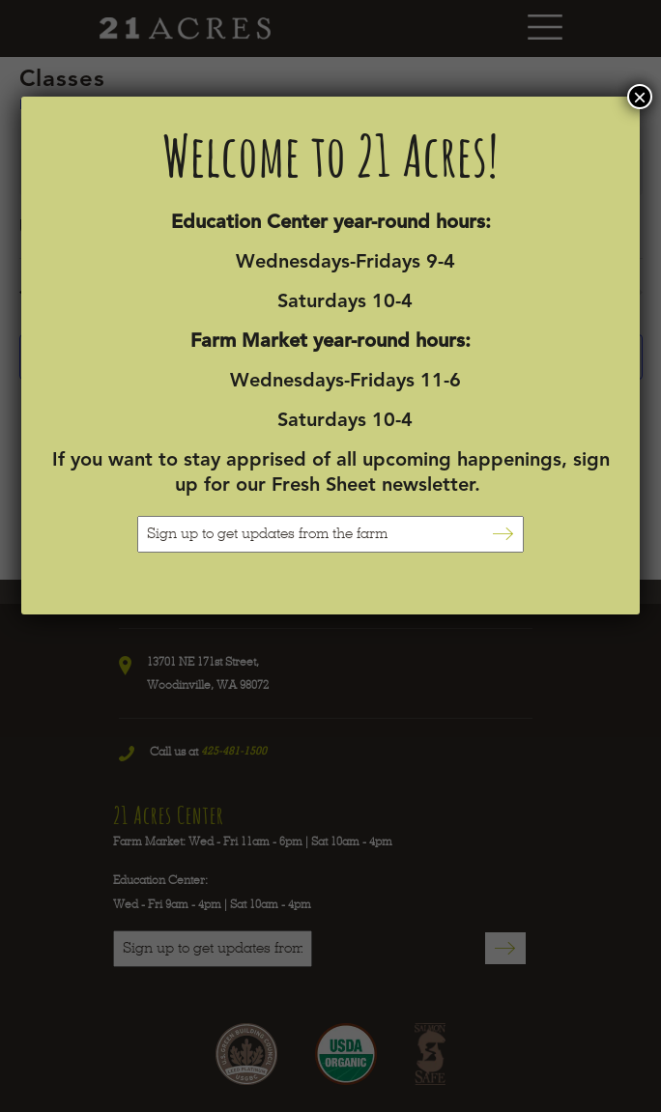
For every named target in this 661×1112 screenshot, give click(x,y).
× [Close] (640, 96)
